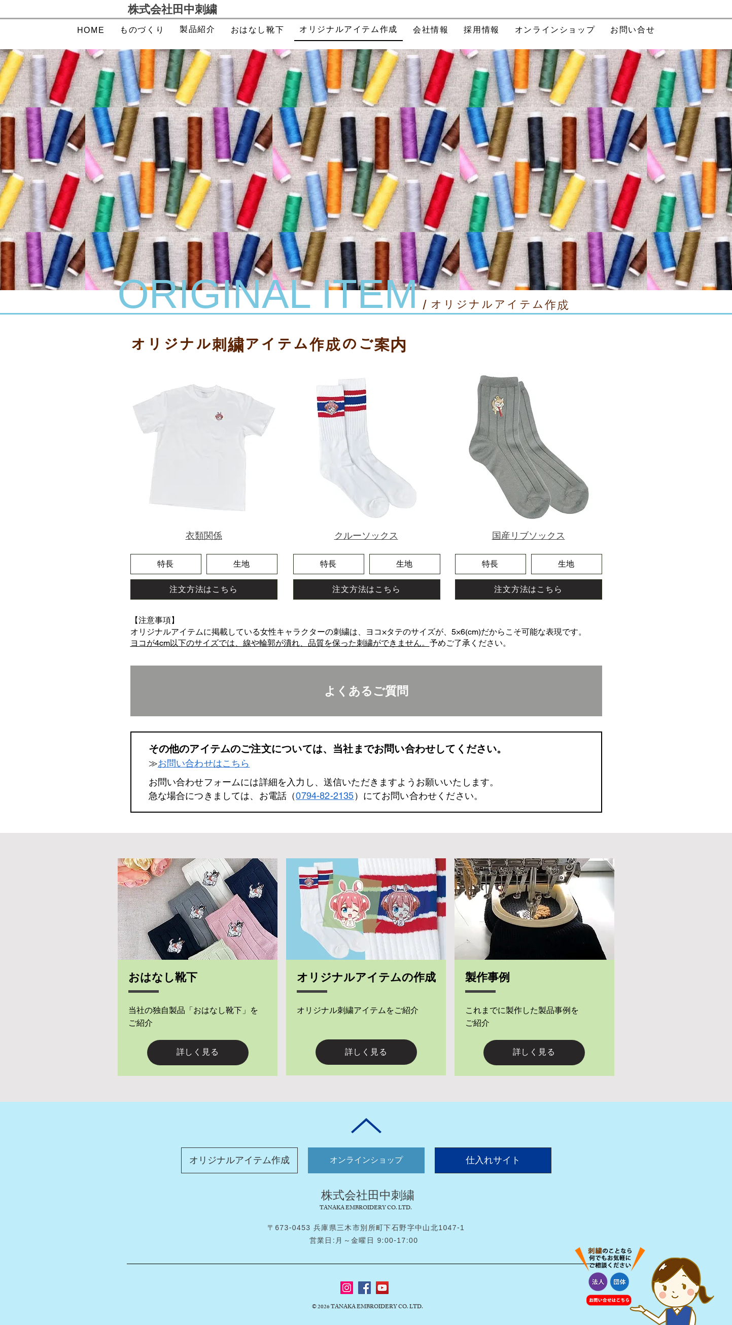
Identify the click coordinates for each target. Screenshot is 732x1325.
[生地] (241, 564)
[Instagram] (346, 1287)
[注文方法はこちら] (203, 589)
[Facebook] (364, 1287)
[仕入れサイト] (493, 1160)
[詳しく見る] (198, 1052)
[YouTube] (382, 1287)
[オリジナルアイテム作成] (239, 1160)
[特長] (165, 564)
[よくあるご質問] (366, 691)
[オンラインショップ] (366, 1160)
